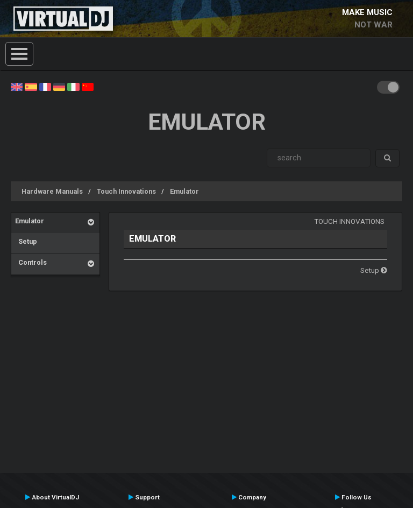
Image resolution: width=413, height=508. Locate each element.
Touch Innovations (126, 191)
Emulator (184, 191)
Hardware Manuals (52, 191)
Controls (31, 262)
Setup (26, 241)
